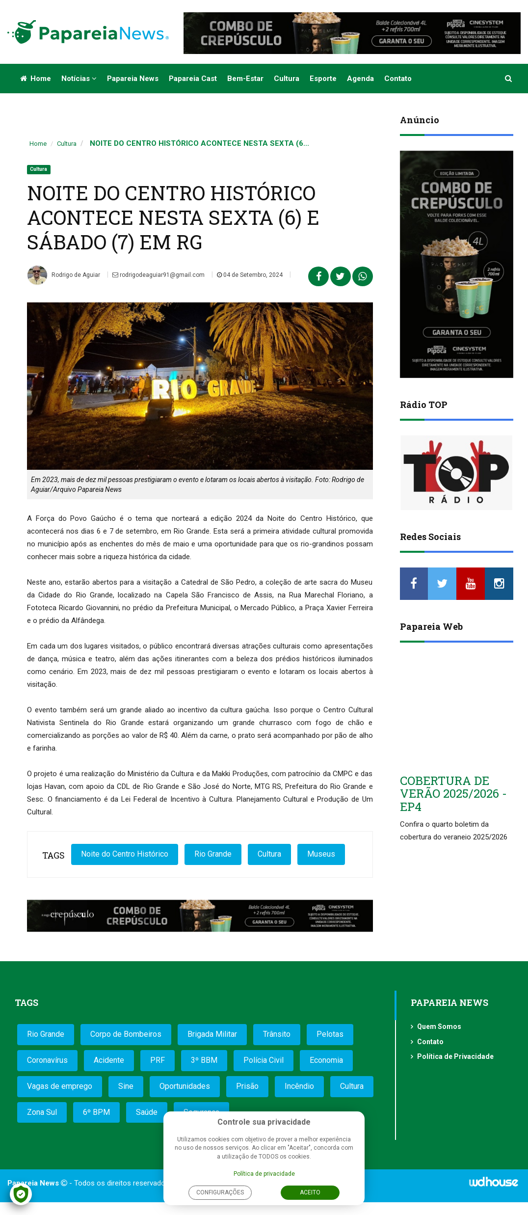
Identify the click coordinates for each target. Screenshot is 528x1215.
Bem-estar (245, 78)
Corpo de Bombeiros (125, 1034)
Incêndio (299, 1086)
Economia (326, 1060)
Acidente (109, 1060)
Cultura (286, 78)
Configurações (220, 1192)
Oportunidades (184, 1086)
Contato (398, 78)
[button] (509, 78)
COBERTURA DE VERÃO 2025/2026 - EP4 (453, 793)
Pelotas (330, 1034)
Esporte (323, 78)
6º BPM (96, 1112)
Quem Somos (439, 1026)
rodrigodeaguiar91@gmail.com (158, 274)
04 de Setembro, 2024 (250, 274)
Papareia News (132, 78)
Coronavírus (47, 1060)
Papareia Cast (193, 78)
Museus (321, 854)
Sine (125, 1086)
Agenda (360, 78)
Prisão (247, 1086)
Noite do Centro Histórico (124, 854)
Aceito (310, 1192)
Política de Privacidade (455, 1056)
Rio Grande (213, 854)
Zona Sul (42, 1112)
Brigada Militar (212, 1034)
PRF (157, 1060)
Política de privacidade (264, 1173)
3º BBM (204, 1060)
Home (35, 78)
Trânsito (276, 1034)
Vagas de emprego (59, 1086)
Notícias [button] (79, 78)
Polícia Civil (263, 1060)
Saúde (147, 1112)
